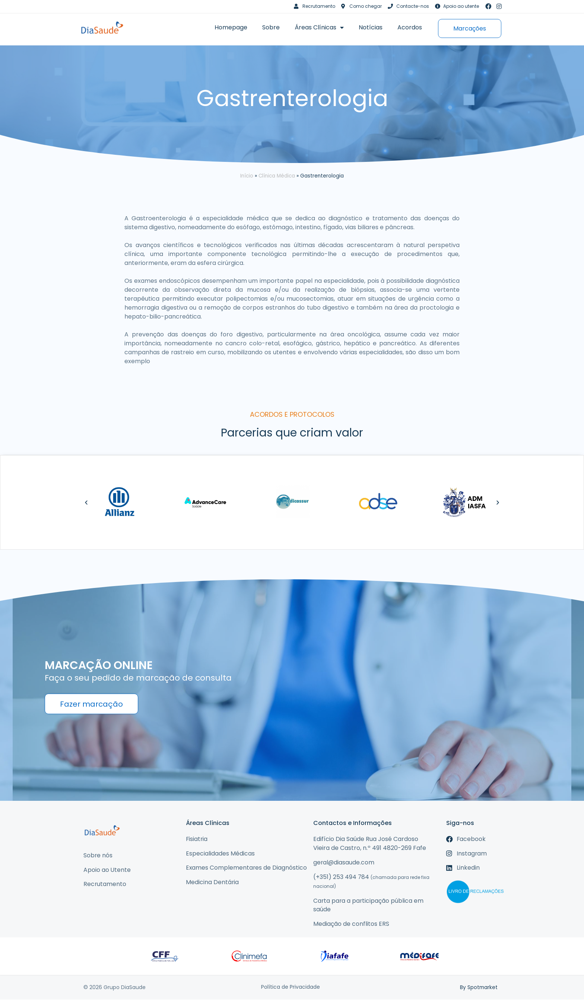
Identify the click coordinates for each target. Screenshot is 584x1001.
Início (246, 175)
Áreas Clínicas (319, 27)
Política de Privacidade (290, 988)
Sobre (271, 27)
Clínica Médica (276, 175)
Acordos (409, 27)
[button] (86, 502)
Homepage (231, 27)
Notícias (371, 27)
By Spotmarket (478, 988)
